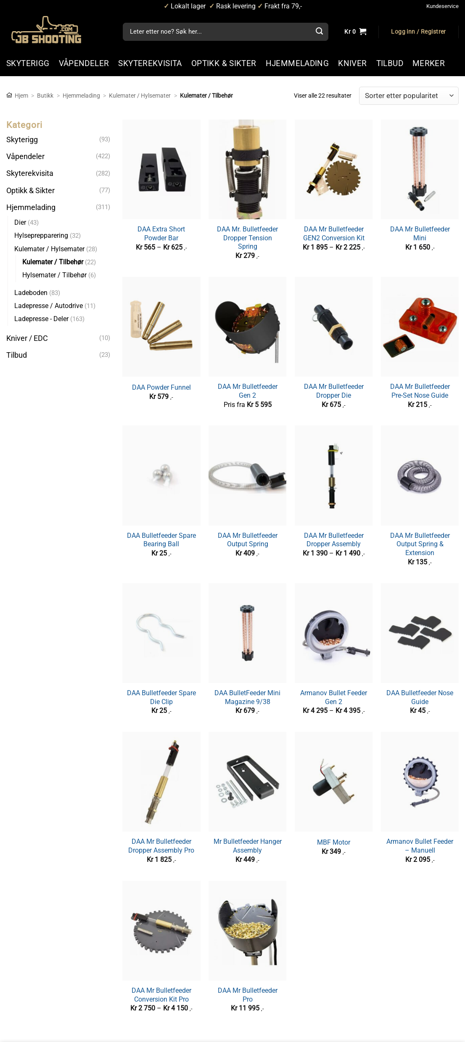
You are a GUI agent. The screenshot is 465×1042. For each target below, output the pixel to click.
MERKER (428, 63)
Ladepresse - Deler (41, 319)
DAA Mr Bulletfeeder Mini (420, 233)
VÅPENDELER (84, 63)
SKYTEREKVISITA (150, 63)
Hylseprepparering (41, 235)
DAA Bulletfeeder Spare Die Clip (161, 697)
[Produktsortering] (409, 96)
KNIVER (352, 63)
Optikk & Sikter (30, 190)
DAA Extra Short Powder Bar (161, 233)
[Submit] (319, 32)
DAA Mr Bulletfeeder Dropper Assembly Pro (161, 845)
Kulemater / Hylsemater (140, 95)
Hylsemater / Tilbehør (54, 275)
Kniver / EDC (27, 338)
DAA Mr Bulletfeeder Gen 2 (247, 391)
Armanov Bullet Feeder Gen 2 (333, 697)
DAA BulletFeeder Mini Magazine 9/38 (247, 697)
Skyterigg (22, 140)
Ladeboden (31, 292)
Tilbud (16, 355)
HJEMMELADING (297, 63)
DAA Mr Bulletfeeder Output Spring (247, 540)
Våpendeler (25, 156)
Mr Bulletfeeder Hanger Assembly (248, 845)
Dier (20, 222)
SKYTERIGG (28, 63)
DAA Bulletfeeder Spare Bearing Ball (161, 540)
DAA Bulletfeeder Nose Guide (419, 697)
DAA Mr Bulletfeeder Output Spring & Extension (420, 544)
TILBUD (389, 63)
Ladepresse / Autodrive (48, 306)
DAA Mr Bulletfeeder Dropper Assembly (334, 540)
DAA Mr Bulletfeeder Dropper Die (334, 391)
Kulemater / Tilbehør (52, 262)
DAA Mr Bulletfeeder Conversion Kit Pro (161, 994)
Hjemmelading (81, 95)
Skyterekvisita (29, 173)
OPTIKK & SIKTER (223, 63)
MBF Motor (333, 842)
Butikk (45, 95)
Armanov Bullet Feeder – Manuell (419, 845)
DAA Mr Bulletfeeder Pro (247, 994)
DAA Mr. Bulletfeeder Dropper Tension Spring (247, 237)
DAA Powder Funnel (161, 387)
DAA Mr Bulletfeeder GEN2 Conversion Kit (334, 233)
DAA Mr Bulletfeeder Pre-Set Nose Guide (420, 391)
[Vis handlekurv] (355, 32)
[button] (418, 32)
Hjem (21, 95)
